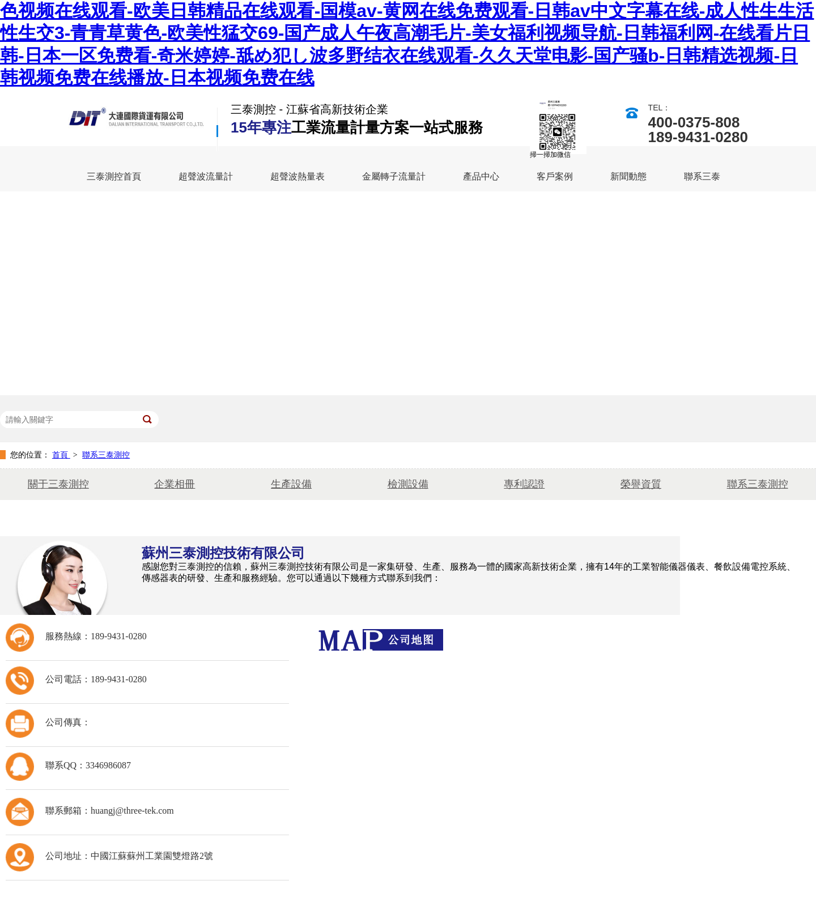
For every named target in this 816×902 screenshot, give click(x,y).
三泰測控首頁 (114, 176)
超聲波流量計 (205, 176)
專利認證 (524, 484)
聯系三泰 (702, 176)
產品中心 (481, 176)
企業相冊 (174, 484)
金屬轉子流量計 (394, 176)
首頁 (61, 454)
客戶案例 (555, 176)
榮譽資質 (640, 484)
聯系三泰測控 (106, 454)
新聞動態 (628, 176)
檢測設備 (408, 484)
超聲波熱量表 (297, 176)
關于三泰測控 (58, 484)
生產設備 (291, 484)
